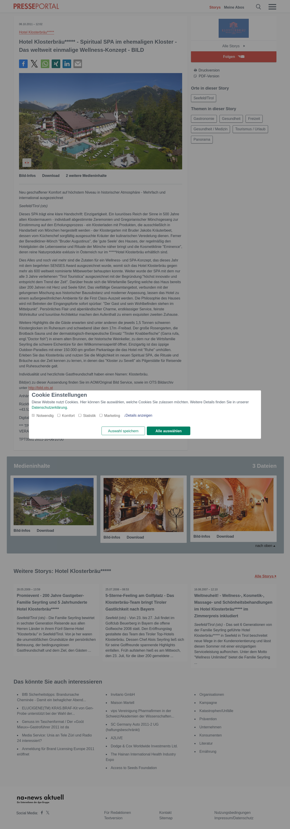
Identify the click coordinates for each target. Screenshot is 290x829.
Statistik (89, 415)
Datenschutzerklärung (49, 407)
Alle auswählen (168, 431)
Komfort (68, 415)
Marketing (112, 415)
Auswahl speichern (123, 431)
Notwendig (45, 415)
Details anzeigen (139, 415)
